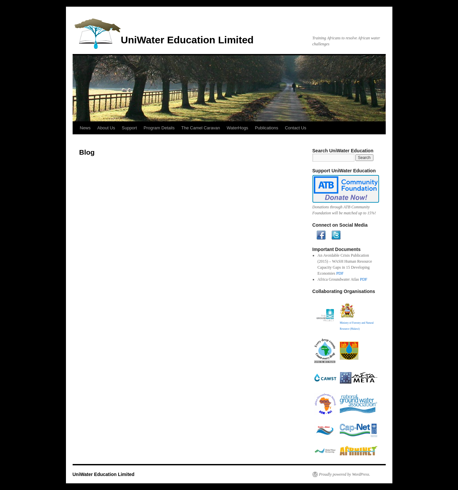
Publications (266, 127)
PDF (339, 273)
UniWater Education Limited (187, 39)
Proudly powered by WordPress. (344, 474)
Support (129, 127)
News (85, 127)
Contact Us (295, 127)
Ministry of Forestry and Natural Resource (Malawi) (357, 322)
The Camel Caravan (200, 127)
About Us (106, 127)
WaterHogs (237, 127)
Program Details (159, 127)
